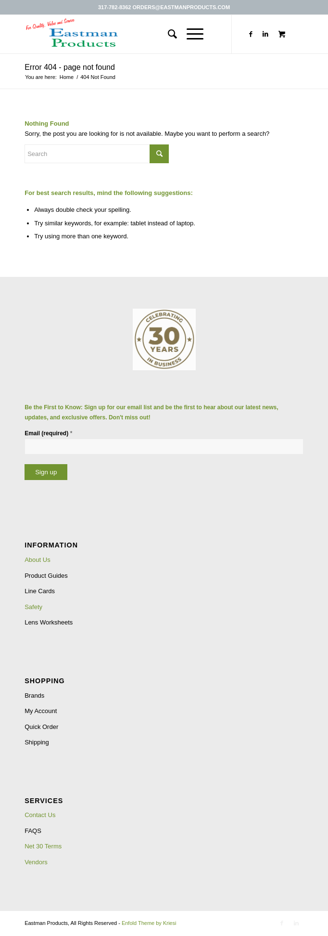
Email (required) (48, 433)
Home (67, 77)
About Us (37, 559)
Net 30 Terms (43, 846)
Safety (33, 607)
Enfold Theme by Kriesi (149, 923)
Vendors (36, 862)
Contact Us (40, 815)
